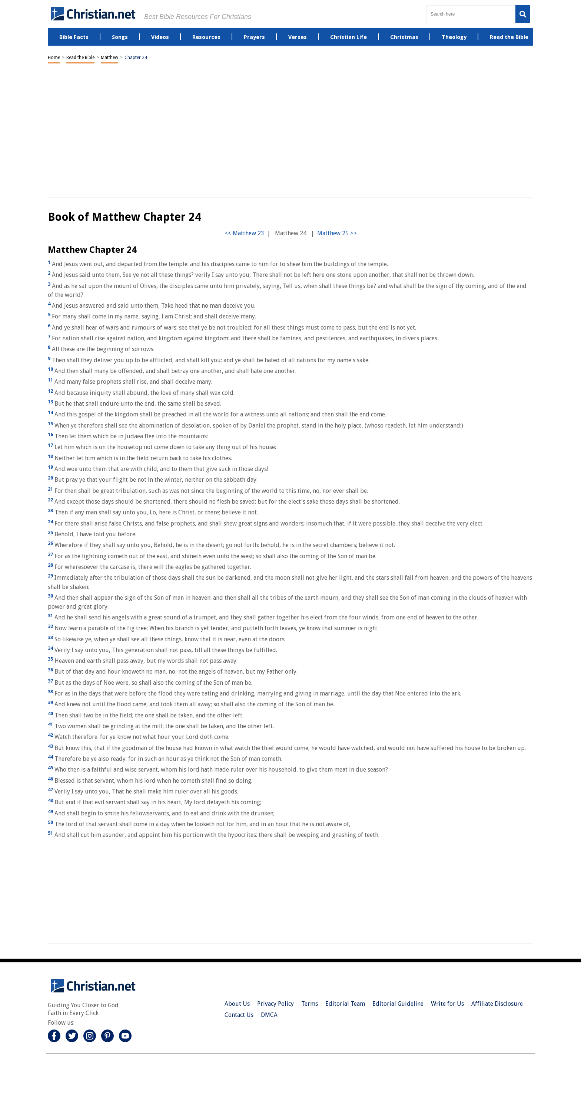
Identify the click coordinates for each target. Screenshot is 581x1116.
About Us (237, 1003)
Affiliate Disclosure (497, 1003)
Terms (309, 1003)
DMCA (269, 1014)
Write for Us (447, 1003)
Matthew (109, 57)
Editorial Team (345, 1003)
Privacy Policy (275, 1003)
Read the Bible (80, 57)
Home (54, 57)
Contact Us (239, 1014)
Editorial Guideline (398, 1003)
